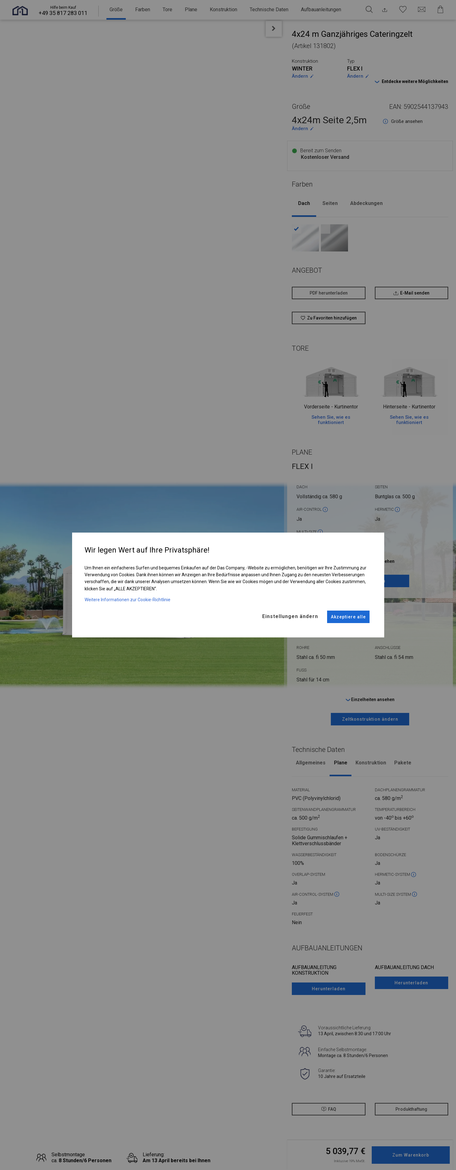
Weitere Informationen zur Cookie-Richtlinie (127, 595)
